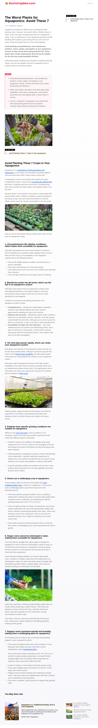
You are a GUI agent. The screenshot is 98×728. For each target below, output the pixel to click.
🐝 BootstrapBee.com (20, 3)
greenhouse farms (30, 649)
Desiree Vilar (13, 25)
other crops (23, 373)
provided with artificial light (42, 182)
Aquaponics (20, 25)
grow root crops (22, 433)
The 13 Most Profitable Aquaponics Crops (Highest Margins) (82, 705)
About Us (90, 3)
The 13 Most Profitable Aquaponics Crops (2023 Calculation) (81, 717)
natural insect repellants (24, 354)
